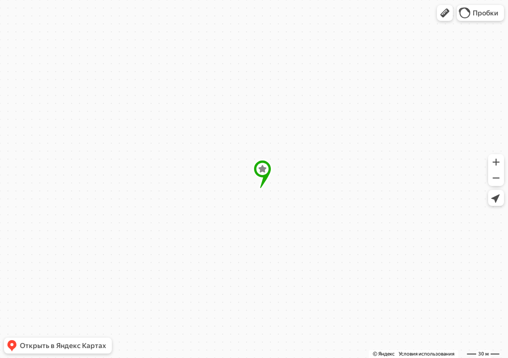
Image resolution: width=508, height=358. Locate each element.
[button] (445, 13)
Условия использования (426, 354)
